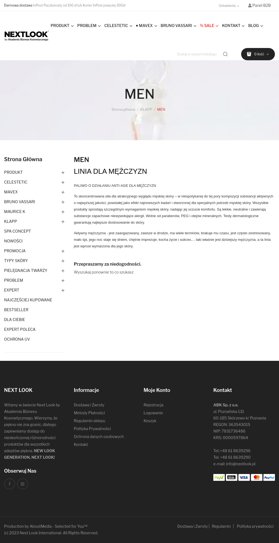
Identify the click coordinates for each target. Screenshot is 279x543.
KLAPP (10, 221)
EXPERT (11, 290)
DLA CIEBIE (14, 319)
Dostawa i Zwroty (89, 405)
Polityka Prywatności (92, 428)
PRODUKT (13, 172)
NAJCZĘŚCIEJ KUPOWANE (28, 300)
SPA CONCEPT (17, 231)
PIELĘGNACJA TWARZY (25, 270)
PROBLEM (13, 280)
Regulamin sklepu (89, 420)
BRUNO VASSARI (19, 201)
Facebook (9, 483)
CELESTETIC (15, 182)
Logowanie (153, 412)
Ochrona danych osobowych (99, 436)
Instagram (22, 483)
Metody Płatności (89, 412)
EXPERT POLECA (19, 329)
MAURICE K (14, 211)
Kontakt (81, 444)
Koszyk (150, 420)
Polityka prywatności (255, 526)
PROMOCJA (15, 250)
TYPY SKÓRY (16, 260)
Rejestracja (153, 405)
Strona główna (23, 159)
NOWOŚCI (13, 241)
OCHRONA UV (17, 339)
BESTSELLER (16, 309)
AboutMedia (41, 526)
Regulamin (221, 526)
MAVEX (11, 192)
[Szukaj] (203, 54)
